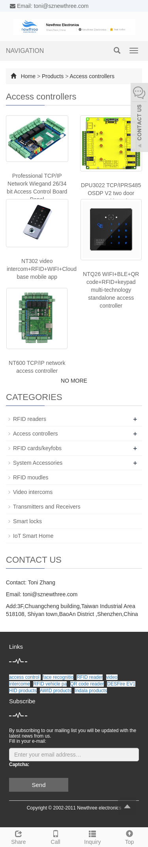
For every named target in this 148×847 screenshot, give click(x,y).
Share (18, 836)
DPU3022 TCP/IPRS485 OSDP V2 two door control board (111, 193)
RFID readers (29, 419)
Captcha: (19, 764)
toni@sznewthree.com (50, 594)
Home (28, 76)
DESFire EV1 (121, 684)
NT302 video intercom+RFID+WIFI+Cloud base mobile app (42, 269)
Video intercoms (32, 492)
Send (38, 784)
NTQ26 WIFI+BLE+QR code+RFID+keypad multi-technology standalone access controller (111, 290)
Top (129, 836)
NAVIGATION (25, 50)
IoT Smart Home (33, 536)
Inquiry (92, 836)
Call (55, 836)
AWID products (55, 690)
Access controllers (91, 76)
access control (25, 677)
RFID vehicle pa (50, 684)
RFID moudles (30, 477)
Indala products (91, 690)
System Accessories (37, 463)
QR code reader (87, 684)
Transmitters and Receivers (47, 506)
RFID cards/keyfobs (37, 448)
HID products (23, 690)
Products (53, 76)
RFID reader (90, 677)
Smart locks (27, 521)
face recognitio (58, 677)
